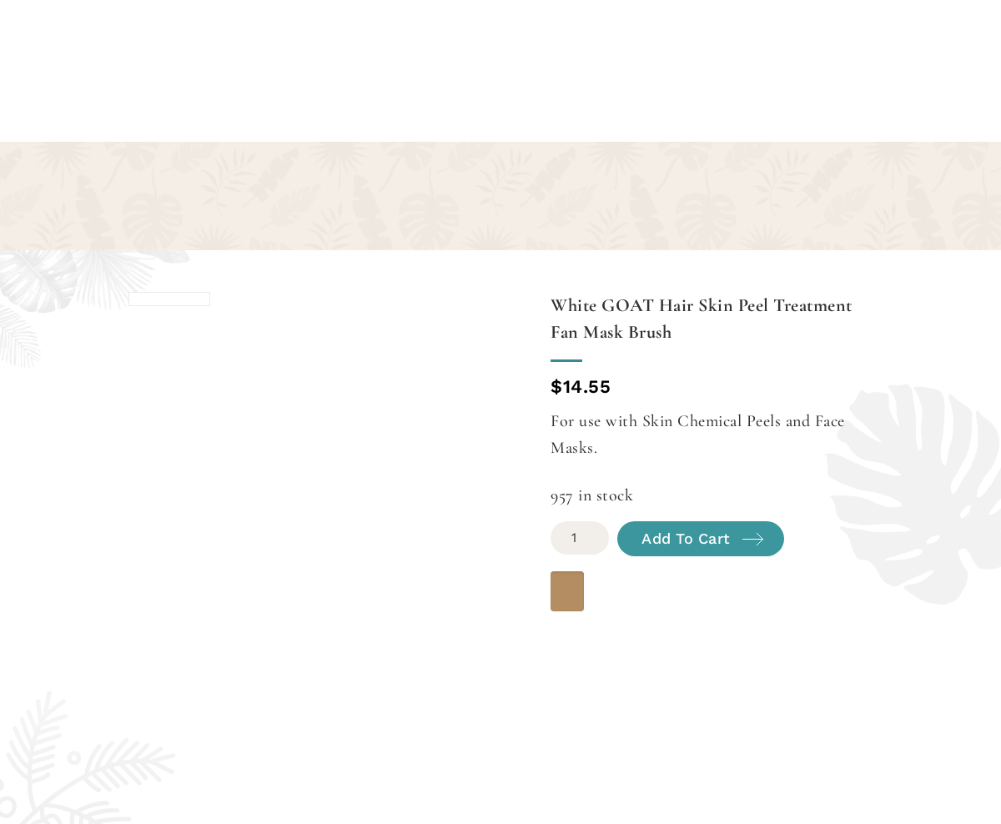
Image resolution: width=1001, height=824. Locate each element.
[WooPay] (567, 591)
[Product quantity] (580, 538)
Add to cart (685, 538)
